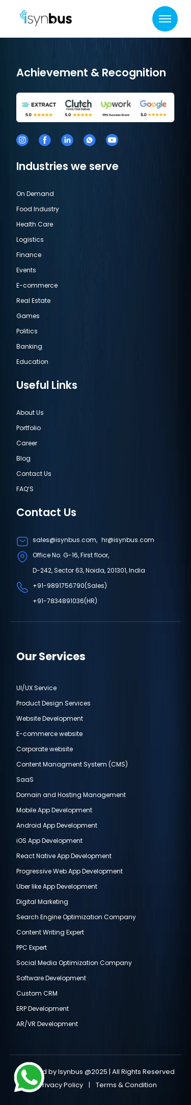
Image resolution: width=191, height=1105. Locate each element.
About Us (30, 412)
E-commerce (37, 285)
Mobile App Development (54, 810)
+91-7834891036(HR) (65, 601)
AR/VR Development (47, 1023)
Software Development (51, 978)
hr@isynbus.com (127, 539)
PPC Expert (31, 947)
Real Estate (33, 300)
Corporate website (44, 749)
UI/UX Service (36, 688)
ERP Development (42, 1008)
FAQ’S (25, 489)
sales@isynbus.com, (65, 539)
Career (26, 443)
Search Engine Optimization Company (76, 917)
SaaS (25, 779)
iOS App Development (49, 840)
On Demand (35, 193)
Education (32, 361)
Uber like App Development (56, 886)
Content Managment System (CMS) (72, 764)
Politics (27, 331)
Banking (29, 346)
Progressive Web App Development (69, 871)
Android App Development (56, 825)
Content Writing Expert (50, 932)
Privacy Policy (61, 1085)
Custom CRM (37, 993)
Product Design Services (53, 703)
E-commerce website (49, 733)
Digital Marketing (42, 901)
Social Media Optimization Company (74, 962)
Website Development (49, 718)
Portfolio (28, 427)
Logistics (30, 239)
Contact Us (33, 473)
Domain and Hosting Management (71, 794)
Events (26, 270)
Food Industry (37, 209)
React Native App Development (64, 856)
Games (28, 315)
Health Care (34, 224)
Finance (28, 254)
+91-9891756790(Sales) (70, 585)
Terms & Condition (126, 1085)
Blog (23, 458)
